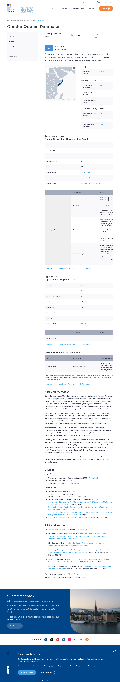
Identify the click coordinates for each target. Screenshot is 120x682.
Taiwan (99, 35)
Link (71, 481)
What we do (64, 9)
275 (82, 145)
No (100, 92)
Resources (13, 57)
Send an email (15, 626)
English (96, 478)
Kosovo (96, 37)
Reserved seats (86, 178)
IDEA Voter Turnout (86, 183)
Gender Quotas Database (28, 20)
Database (13, 51)
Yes (101, 85)
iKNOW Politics (81, 529)
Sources (49, 268)
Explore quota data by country (53, 35)
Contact (91, 9)
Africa (69, 574)
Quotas (12, 46)
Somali (70, 483)
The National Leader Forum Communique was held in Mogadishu (71, 517)
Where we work (78, 9)
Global (76, 574)
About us (52, 9)
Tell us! (84, 577)
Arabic (91, 478)
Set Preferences (46, 672)
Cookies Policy (26, 659)
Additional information (67, 268)
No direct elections (86, 172)
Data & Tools (15, 20)
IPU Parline (96, 183)
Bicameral (102, 71)
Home (8, 20)
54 (81, 285)
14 (81, 291)
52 (81, 150)
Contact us (86, 268)
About (11, 41)
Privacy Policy (14, 620)
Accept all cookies (27, 672)
